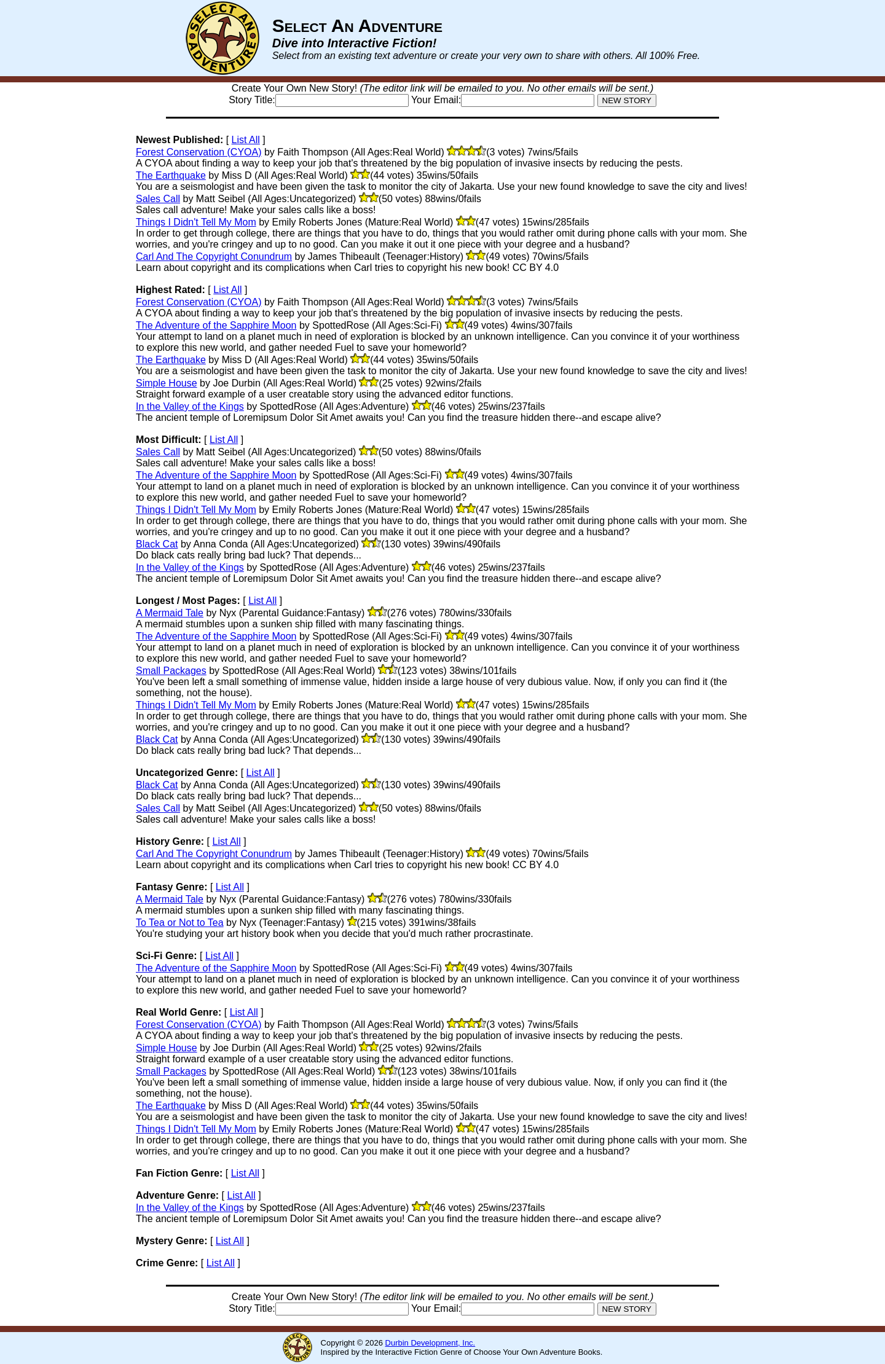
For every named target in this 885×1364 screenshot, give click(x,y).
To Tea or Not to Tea (180, 922)
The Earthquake (171, 175)
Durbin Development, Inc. (430, 1342)
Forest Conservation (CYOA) (199, 152)
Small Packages (171, 670)
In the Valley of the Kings (190, 406)
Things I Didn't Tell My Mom (196, 222)
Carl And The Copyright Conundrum (214, 256)
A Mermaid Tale (169, 613)
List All (246, 140)
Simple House (166, 383)
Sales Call (158, 199)
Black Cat (157, 544)
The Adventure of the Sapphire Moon (216, 325)
